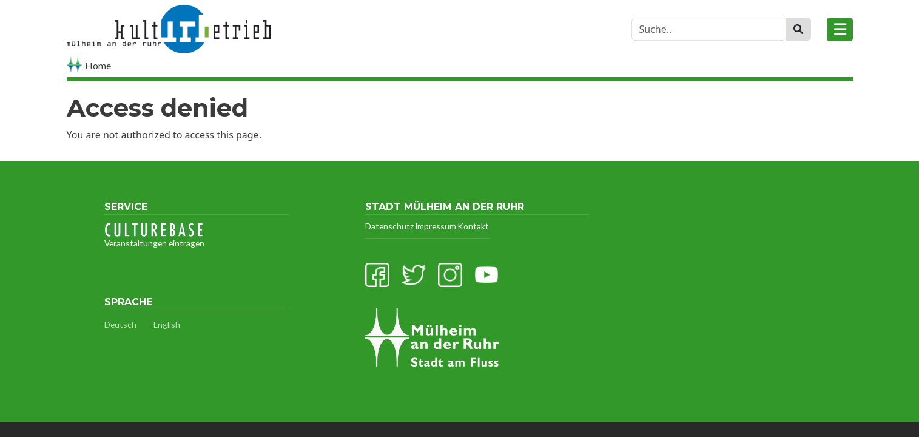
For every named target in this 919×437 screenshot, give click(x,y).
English (166, 324)
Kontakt (473, 226)
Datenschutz (389, 226)
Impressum (435, 226)
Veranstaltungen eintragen (154, 235)
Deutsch (120, 324)
